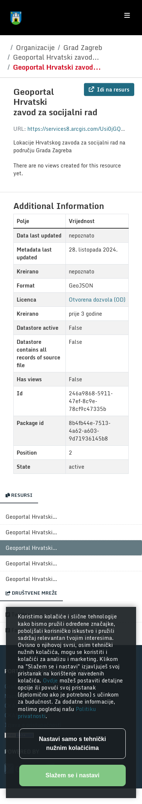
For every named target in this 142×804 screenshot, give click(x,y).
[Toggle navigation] (127, 15)
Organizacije (35, 47)
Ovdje (51, 680)
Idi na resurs (109, 89)
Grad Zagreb (82, 47)
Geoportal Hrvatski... (31, 516)
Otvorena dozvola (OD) (97, 299)
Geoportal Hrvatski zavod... (56, 57)
